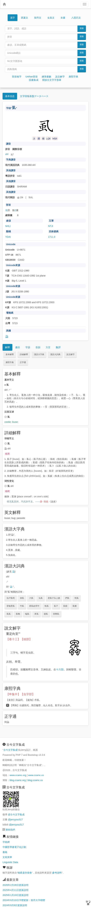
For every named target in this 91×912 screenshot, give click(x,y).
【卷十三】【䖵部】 (19, 639)
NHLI (8, 226)
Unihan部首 (31, 76)
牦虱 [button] (77, 598)
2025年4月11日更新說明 (15, 890)
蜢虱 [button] (27, 614)
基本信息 (10, 96)
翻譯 (58, 347)
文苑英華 (7, 857)
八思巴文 (76, 17)
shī (6, 154)
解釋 (7, 347)
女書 (63, 17)
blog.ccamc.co (35, 780)
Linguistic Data (10, 862)
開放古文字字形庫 (51, 80)
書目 (17, 347)
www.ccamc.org (18, 775)
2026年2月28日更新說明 (15, 885)
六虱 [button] (31, 598)
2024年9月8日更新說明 (15, 905)
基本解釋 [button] (10, 354)
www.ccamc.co (36, 775)
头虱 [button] (41, 598)
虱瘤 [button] (75, 606)
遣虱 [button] (46, 614)
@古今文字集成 (16, 814)
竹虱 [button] (22, 606)
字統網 (6, 842)
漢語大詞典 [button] (55, 354)
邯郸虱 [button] (56, 614)
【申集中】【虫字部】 (20, 694)
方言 (48, 347)
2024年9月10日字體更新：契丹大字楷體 (24, 900)
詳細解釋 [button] (24, 354)
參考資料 (57, 872)
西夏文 (24, 18)
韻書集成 (33, 80)
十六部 (60, 669)
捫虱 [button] (67, 598)
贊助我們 (10, 829)
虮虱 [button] (47, 606)
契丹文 (37, 17)
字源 (27, 347)
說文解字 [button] (70, 354)
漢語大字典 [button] (39, 354)
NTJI (50, 226)
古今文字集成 (10, 750)
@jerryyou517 (15, 819)
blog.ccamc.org (18, 780)
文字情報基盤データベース (34, 96)
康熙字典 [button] (10, 362)
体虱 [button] (22, 598)
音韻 (38, 347)
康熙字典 (73, 76)
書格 (5, 852)
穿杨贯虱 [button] (11, 606)
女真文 (50, 17)
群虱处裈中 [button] (34, 606)
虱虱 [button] (9, 614)
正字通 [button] (23, 362)
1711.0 (51, 237)
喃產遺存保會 (25, 872)
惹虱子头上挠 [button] (54, 598)
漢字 (12, 17)
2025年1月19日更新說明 (15, 895)
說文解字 (60, 76)
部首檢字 (16, 76)
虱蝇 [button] (18, 614)
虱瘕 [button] (65, 606)
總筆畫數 (46, 76)
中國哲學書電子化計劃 (14, 847)
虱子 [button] (56, 606)
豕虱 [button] (37, 614)
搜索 (82, 28)
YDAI (8, 237)
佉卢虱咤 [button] (11, 598)
